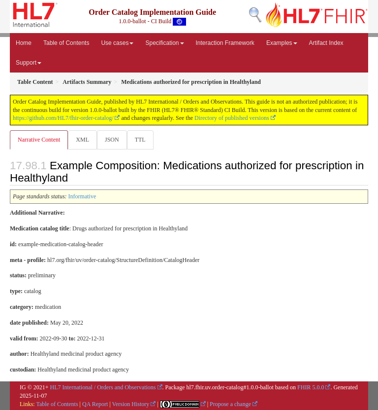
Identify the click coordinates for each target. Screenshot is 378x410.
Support (28, 62)
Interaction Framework (225, 42)
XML (82, 139)
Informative (82, 196)
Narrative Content (39, 139)
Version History (131, 404)
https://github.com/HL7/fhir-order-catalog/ (63, 117)
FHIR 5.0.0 (310, 387)
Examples (281, 42)
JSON (112, 139)
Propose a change (230, 404)
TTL (140, 139)
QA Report (95, 404)
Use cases (117, 42)
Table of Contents (66, 42)
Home (24, 42)
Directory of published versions (231, 117)
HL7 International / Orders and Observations (103, 387)
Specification (164, 42)
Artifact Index (326, 42)
